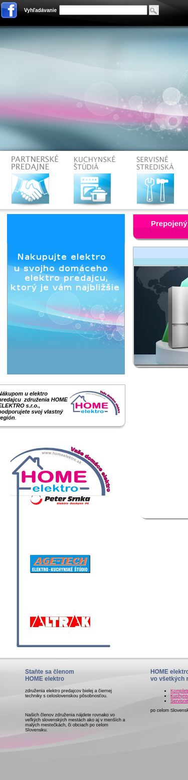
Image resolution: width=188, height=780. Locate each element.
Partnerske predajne (32, 180)
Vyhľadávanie (40, 10)
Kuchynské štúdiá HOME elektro (94, 180)
